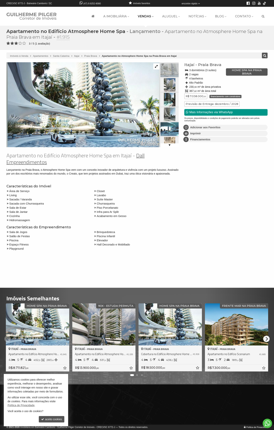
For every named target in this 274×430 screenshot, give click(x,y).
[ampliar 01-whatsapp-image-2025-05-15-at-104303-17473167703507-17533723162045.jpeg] (82, 104)
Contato (244, 16)
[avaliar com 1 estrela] (8, 43)
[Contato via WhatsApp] (267, 423)
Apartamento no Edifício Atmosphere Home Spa (65, 31)
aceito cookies (51, 419)
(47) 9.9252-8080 (92, 3)
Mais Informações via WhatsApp (209, 112)
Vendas (145, 16)
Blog (220, 16)
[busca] (263, 16)
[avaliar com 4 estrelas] (20, 43)
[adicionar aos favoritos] (65, 368)
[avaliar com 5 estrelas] (24, 43)
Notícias (197, 16)
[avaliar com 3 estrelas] (16, 43)
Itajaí (189, 64)
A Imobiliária (116, 16)
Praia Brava (209, 64)
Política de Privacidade (257, 427)
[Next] (266, 339)
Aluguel (171, 16)
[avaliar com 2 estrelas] (12, 43)
